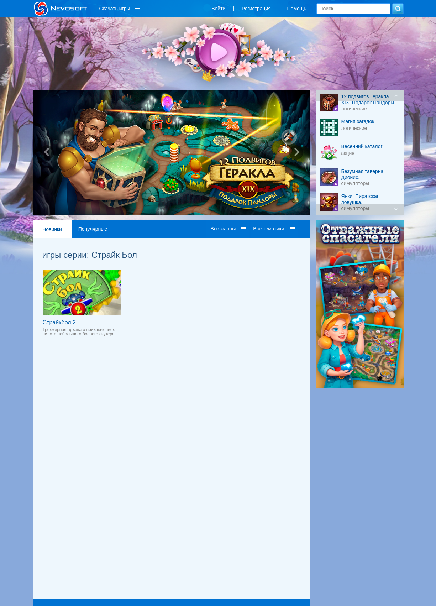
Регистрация (256, 8)
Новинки (52, 229)
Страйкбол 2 (59, 322)
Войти (218, 8)
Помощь (296, 8)
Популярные (92, 229)
